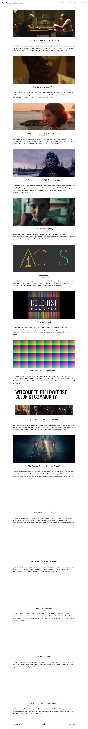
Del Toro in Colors (44, 657)
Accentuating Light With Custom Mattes (44, 180)
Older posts (71, 724)
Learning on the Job (44, 608)
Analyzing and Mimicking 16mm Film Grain (44, 133)
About (69, 3)
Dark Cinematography (44, 229)
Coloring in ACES (44, 275)
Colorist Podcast (44, 322)
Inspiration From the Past (44, 513)
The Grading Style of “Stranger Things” (44, 466)
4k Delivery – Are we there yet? (44, 561)
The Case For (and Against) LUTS (44, 371)
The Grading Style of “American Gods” (44, 40)
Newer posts (16, 724)
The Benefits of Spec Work (44, 87)
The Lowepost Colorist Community (44, 419)
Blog (75, 3)
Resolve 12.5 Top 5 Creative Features (44, 703)
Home (62, 3)
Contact (83, 3)
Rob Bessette (12, 3)
